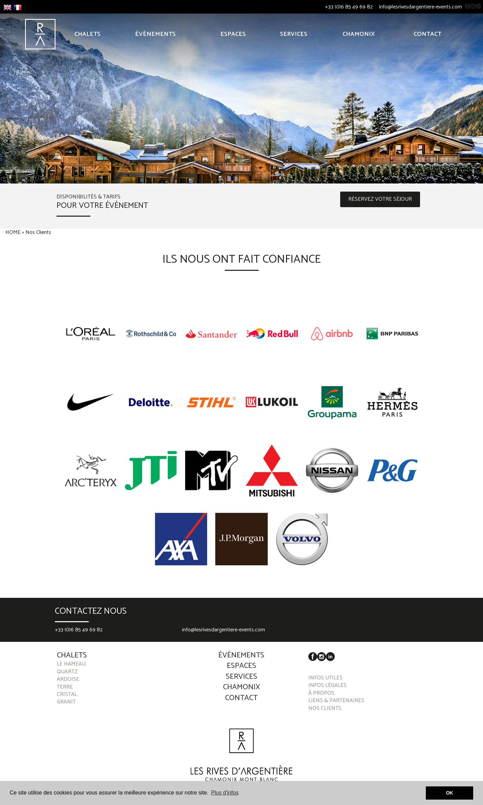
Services (293, 34)
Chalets (87, 34)
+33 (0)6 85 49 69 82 (349, 7)
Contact (427, 34)
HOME (13, 232)
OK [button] (449, 793)
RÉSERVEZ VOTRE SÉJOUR (380, 199)
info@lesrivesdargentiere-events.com (420, 7)
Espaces (233, 34)
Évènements (155, 34)
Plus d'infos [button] (224, 793)
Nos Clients (38, 232)
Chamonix (359, 34)
